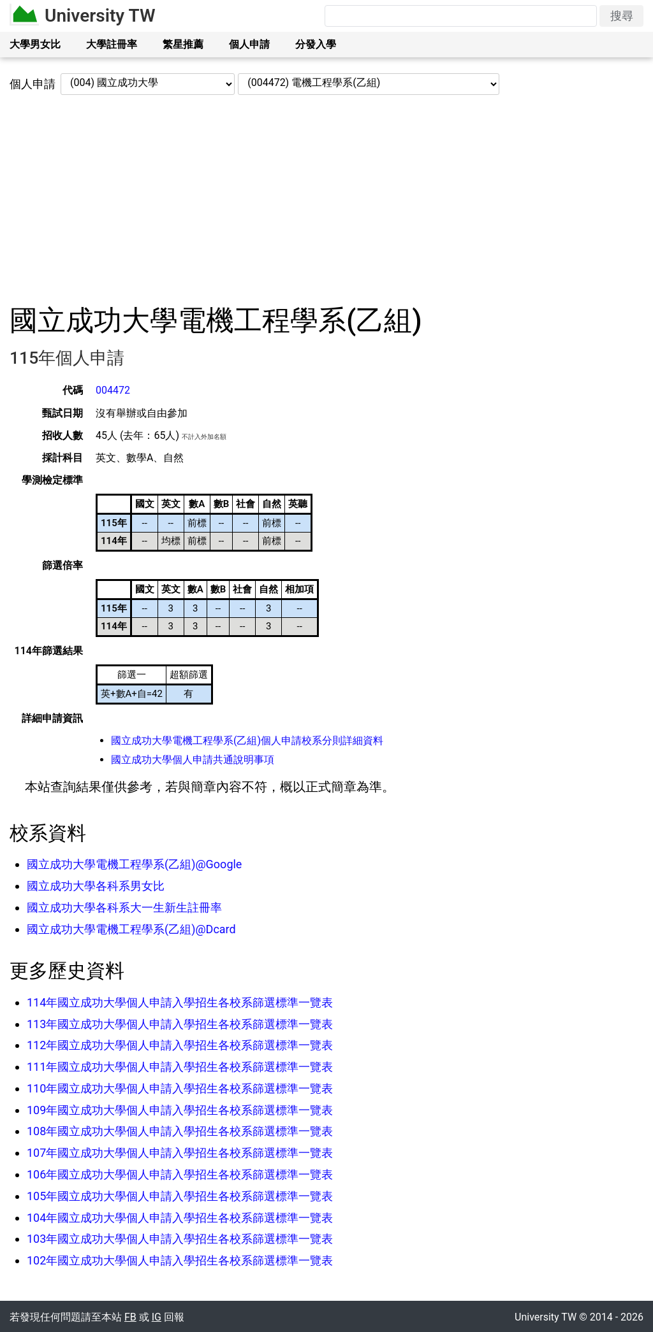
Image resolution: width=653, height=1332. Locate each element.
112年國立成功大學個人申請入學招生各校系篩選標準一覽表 (180, 1045)
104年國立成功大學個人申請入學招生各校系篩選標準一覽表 (180, 1217)
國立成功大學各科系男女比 (96, 885)
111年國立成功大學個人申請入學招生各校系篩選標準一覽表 (180, 1066)
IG (156, 1317)
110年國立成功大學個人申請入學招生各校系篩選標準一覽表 (180, 1088)
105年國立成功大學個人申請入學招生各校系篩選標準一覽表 (180, 1196)
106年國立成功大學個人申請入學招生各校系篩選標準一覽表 (180, 1174)
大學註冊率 (111, 44)
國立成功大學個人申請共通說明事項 (192, 760)
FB (130, 1317)
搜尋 (621, 15)
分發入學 (315, 44)
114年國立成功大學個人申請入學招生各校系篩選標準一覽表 (180, 1002)
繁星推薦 (183, 44)
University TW (100, 15)
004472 (113, 390)
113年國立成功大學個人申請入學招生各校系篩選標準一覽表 (180, 1024)
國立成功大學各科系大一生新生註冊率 (124, 907)
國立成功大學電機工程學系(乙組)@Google (134, 864)
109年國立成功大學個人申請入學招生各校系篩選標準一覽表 (180, 1110)
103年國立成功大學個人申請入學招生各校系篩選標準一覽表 (180, 1238)
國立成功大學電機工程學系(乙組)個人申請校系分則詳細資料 (247, 740)
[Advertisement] (326, 199)
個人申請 (249, 44)
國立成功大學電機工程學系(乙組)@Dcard (131, 929)
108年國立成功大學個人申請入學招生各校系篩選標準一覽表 (180, 1131)
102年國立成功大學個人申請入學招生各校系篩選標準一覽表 (180, 1260)
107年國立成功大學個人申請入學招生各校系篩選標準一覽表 (180, 1152)
